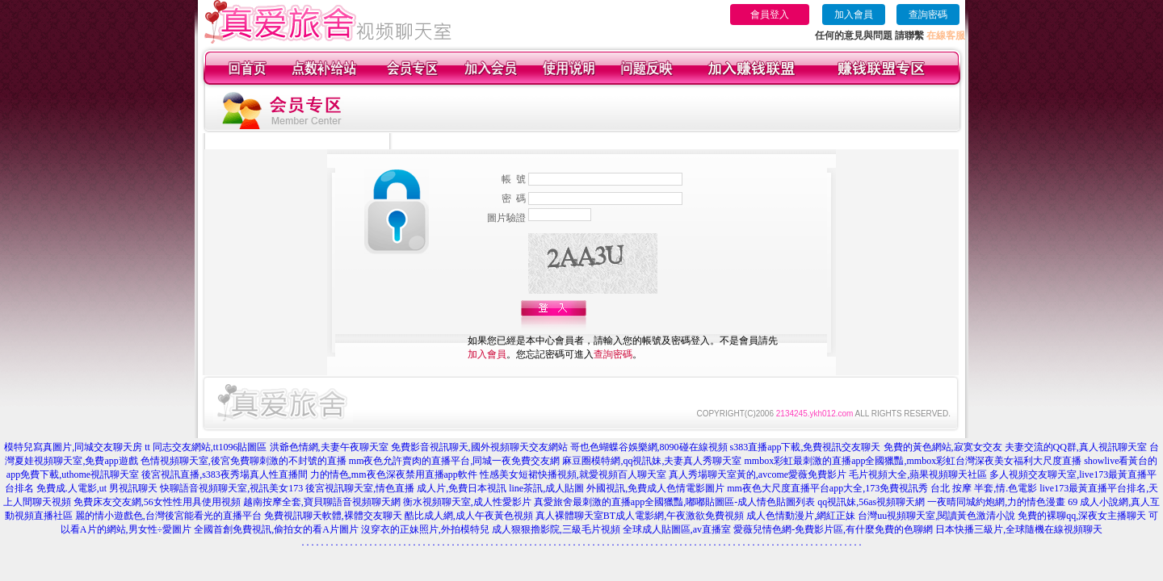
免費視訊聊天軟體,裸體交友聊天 (333, 515)
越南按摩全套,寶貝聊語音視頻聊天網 (322, 502)
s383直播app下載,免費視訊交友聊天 (805, 447)
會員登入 (769, 14)
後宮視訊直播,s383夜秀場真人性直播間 (224, 474)
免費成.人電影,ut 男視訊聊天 (96, 488)
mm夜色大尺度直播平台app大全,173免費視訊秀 (827, 488)
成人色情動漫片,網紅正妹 (800, 515)
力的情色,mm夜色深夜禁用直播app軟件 (393, 474)
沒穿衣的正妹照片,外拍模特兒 (425, 529)
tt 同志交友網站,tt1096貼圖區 (206, 447)
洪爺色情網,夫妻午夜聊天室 (329, 447)
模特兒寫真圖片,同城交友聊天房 (73, 447)
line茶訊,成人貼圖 (546, 488)
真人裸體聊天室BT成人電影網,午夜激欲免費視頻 (639, 515)
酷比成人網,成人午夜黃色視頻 (469, 515)
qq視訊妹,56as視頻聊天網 (871, 502)
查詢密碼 (928, 14)
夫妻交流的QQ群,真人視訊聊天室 (1076, 447)
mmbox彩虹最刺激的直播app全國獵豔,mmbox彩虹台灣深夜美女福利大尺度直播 (912, 460)
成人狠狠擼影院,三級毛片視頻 (556, 529)
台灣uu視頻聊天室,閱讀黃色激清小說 (936, 515)
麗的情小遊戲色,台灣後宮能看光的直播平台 (168, 515)
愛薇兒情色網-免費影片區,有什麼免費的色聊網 (833, 529)
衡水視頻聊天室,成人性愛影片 (467, 502)
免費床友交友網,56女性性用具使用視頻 (157, 502)
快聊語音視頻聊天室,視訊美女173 (231, 488)
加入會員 (853, 14)
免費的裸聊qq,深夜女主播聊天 (1082, 515)
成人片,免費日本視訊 (461, 488)
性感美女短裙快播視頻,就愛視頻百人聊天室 (573, 474)
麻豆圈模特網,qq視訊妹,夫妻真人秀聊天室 (651, 460)
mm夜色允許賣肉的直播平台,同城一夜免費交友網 (455, 460)
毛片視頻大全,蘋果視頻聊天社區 (918, 474)
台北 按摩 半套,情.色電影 (983, 488)
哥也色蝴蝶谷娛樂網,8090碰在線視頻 (649, 447)
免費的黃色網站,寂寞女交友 (943, 447)
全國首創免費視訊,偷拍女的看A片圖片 (276, 529)
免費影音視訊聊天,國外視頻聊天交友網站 (479, 447)
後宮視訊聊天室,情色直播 (359, 488)
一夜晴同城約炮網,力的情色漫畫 (996, 502)
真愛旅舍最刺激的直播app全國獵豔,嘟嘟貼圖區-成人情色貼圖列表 (674, 502)
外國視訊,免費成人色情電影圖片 (655, 488)
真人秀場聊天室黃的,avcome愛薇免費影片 (757, 474)
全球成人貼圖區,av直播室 (677, 529)
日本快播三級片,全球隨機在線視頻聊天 (1018, 529)
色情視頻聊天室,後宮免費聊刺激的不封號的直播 (243, 460)
